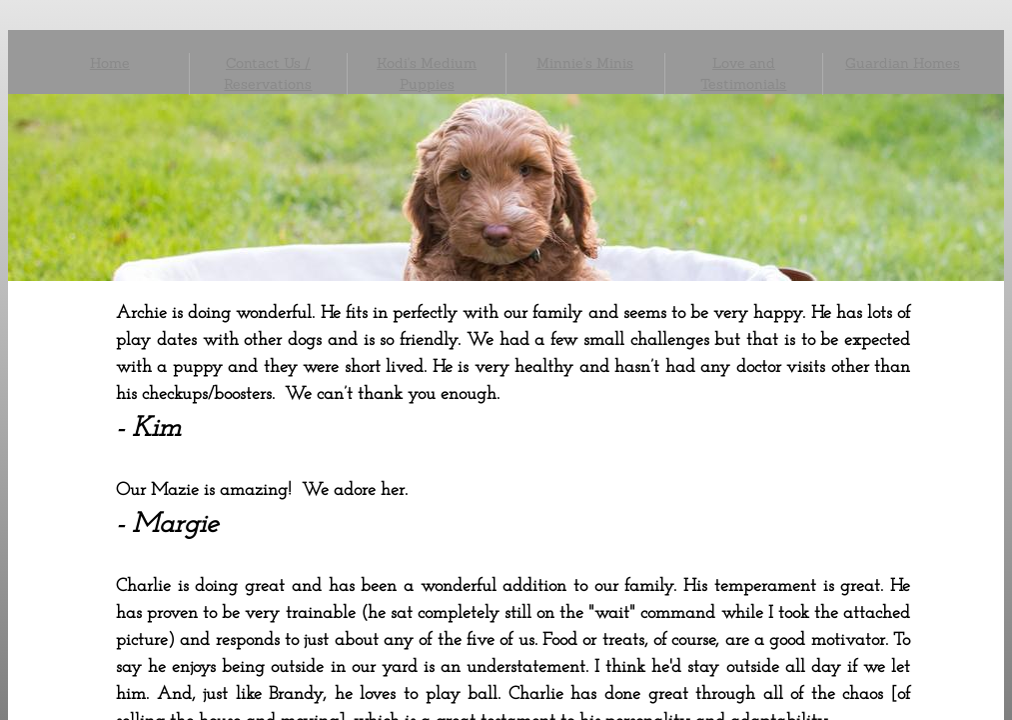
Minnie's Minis (584, 63)
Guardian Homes (902, 63)
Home (110, 63)
